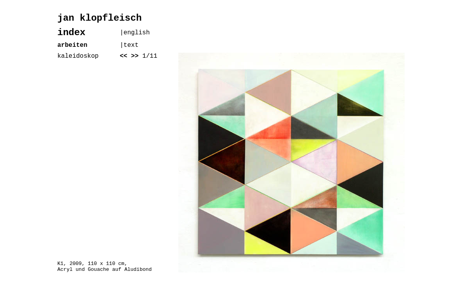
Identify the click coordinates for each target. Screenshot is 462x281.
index (71, 32)
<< (123, 56)
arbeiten (72, 45)
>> (135, 56)
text (131, 45)
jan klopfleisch (99, 18)
